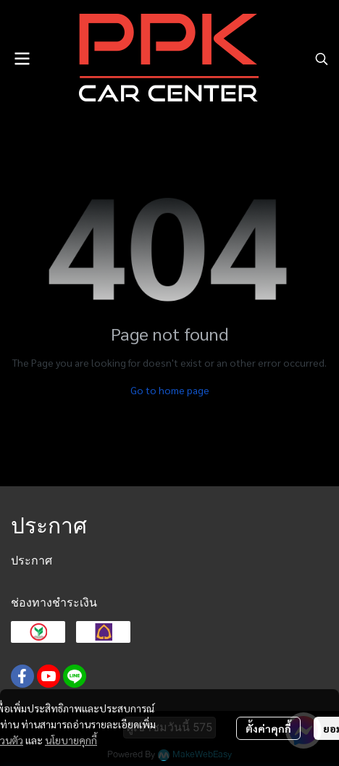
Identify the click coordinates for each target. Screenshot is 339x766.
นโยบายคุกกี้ (71, 739)
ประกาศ (31, 560)
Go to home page (169, 389)
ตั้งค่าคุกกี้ (268, 728)
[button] (321, 59)
